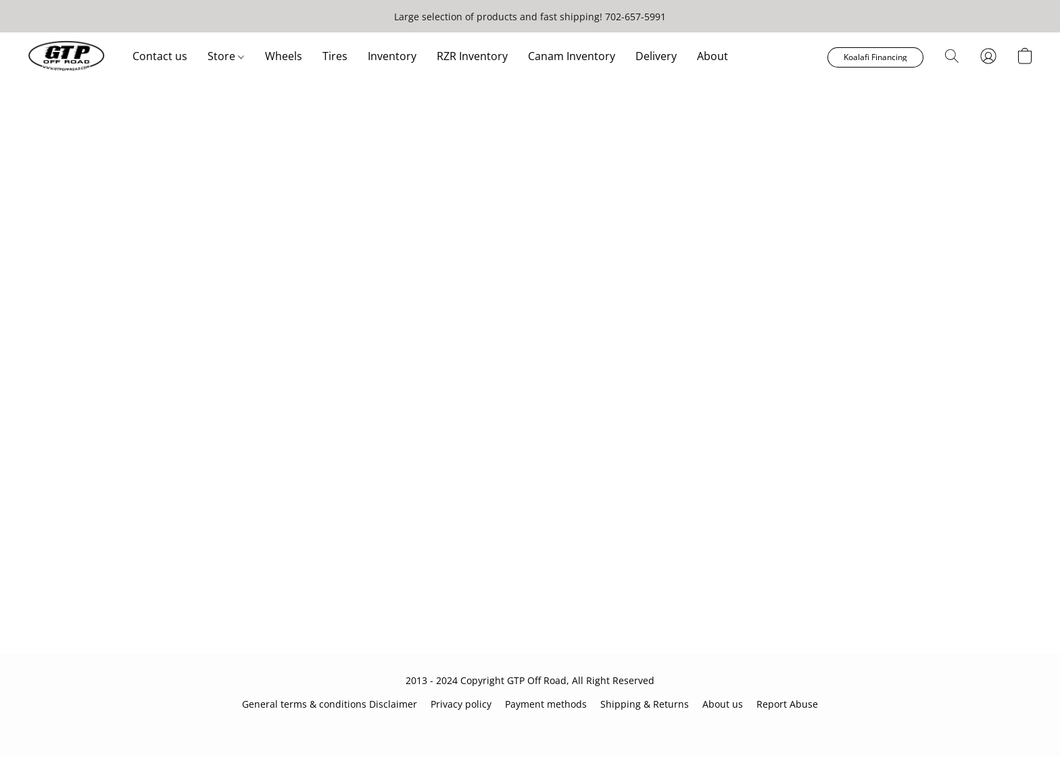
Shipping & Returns (644, 704)
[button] (66, 56)
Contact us (159, 56)
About (712, 56)
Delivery (656, 56)
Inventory (392, 56)
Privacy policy (461, 704)
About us (722, 704)
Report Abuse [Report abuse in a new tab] (787, 704)
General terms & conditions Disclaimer (329, 704)
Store (226, 56)
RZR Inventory (472, 56)
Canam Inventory (571, 56)
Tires (334, 56)
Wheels (283, 56)
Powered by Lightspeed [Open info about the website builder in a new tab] (530, 727)
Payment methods (546, 704)
